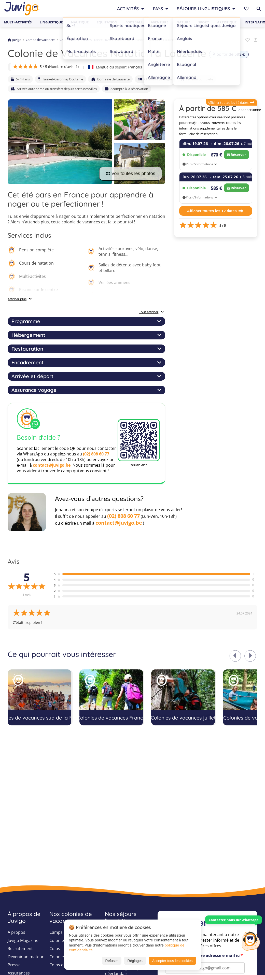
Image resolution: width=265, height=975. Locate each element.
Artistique (226, 22)
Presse (14, 965)
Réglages (135, 961)
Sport (203, 22)
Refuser (111, 961)
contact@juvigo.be (52, 465)
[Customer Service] (250, 940)
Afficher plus (17, 299)
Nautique (80, 22)
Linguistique (51, 22)
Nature (183, 22)
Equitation (107, 22)
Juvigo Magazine (23, 940)
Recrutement (20, 948)
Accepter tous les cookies (172, 961)
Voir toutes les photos (130, 173)
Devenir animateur (26, 956)
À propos (16, 932)
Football (134, 22)
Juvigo (14, 39)
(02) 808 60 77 (96, 454)
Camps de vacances (40, 39)
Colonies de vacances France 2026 (85, 39)
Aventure (159, 22)
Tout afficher (151, 312)
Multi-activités (18, 22)
